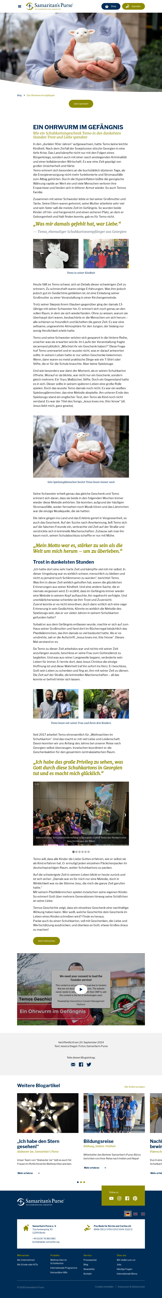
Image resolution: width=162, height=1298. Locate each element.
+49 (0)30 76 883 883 (44, 1238)
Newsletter (89, 1269)
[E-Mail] (73, 1065)
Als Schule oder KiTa (27, 1264)
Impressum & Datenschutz (131, 1287)
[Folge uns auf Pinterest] (135, 1198)
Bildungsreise (99, 1141)
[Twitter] (89, 1065)
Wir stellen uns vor (126, 1260)
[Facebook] (81, 1065)
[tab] (128, 1214)
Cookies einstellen (104, 1287)
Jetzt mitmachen (46, 941)
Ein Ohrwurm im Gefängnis (41, 95)
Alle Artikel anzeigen (134, 1086)
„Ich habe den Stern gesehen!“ (38, 1144)
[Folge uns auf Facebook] (127, 1198)
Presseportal (90, 1260)
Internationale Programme (63, 1267)
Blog (19, 95)
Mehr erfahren (29, 1173)
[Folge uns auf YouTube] (111, 1198)
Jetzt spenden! (81, 103)
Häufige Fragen (124, 1269)
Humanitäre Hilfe (58, 1272)
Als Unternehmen (26, 1260)
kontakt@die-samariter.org (45, 1241)
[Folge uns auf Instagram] (119, 1198)
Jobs (119, 1264)
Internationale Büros (127, 1273)
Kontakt (88, 1273)
